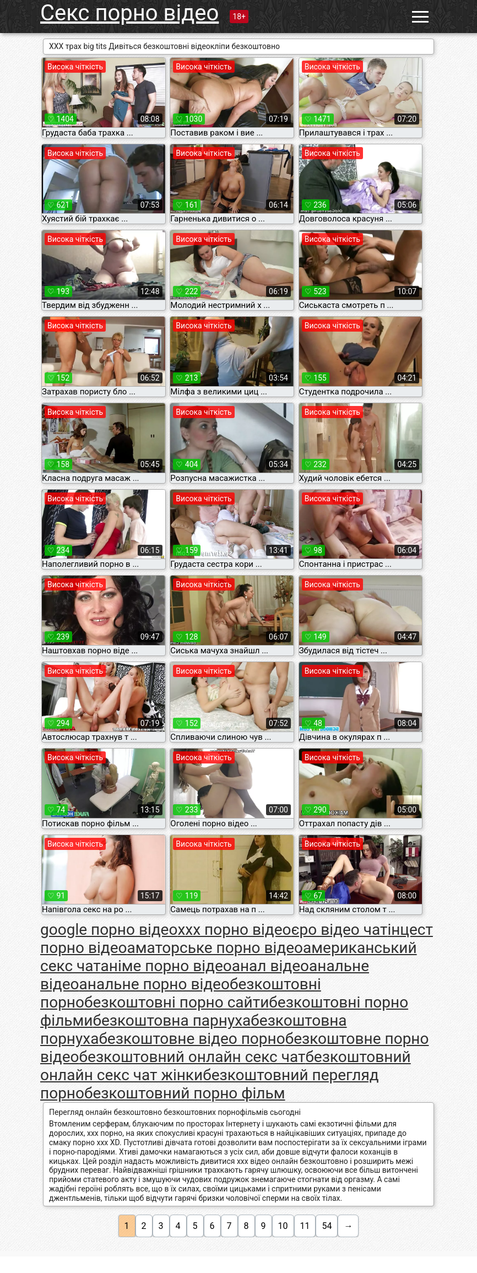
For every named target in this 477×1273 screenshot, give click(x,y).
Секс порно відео (129, 13)
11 (305, 1226)
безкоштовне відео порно (192, 1039)
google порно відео (108, 929)
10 (283, 1226)
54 (327, 1226)
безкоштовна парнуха (172, 1020)
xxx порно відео (234, 929)
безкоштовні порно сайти (176, 1002)
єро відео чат (339, 929)
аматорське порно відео (215, 948)
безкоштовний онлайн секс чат (192, 1057)
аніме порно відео (166, 966)
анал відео (270, 966)
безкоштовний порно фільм (184, 1093)
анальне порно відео (154, 984)
